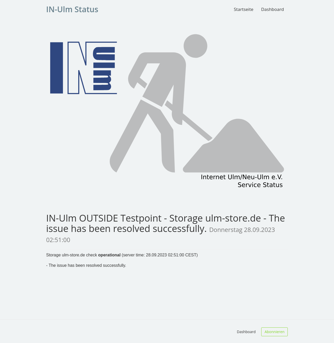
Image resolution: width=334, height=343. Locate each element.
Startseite (243, 9)
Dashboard (272, 9)
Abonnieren (275, 331)
